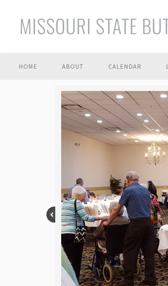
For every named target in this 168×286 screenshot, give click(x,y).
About (73, 66)
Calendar (124, 66)
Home (28, 66)
